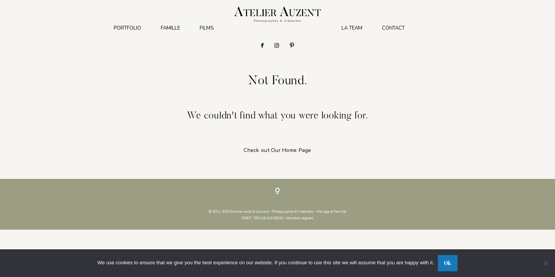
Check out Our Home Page (277, 150)
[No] (545, 263)
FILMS (207, 28)
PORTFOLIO (127, 28)
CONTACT (393, 28)
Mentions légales (299, 218)
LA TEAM (351, 28)
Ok (447, 263)
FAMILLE (170, 28)
